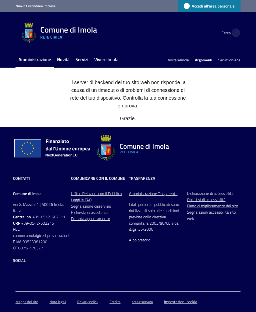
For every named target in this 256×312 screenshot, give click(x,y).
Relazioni (90, 194)
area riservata (142, 302)
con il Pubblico (110, 194)
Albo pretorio (139, 240)
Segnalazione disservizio (91, 206)
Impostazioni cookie (180, 302)
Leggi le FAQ (81, 200)
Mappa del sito (27, 302)
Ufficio (76, 194)
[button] (234, 33)
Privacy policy (87, 302)
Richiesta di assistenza (89, 212)
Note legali (58, 302)
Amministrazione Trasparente (153, 194)
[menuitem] (35, 60)
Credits (115, 302)
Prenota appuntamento (90, 219)
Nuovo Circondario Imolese (36, 6)
